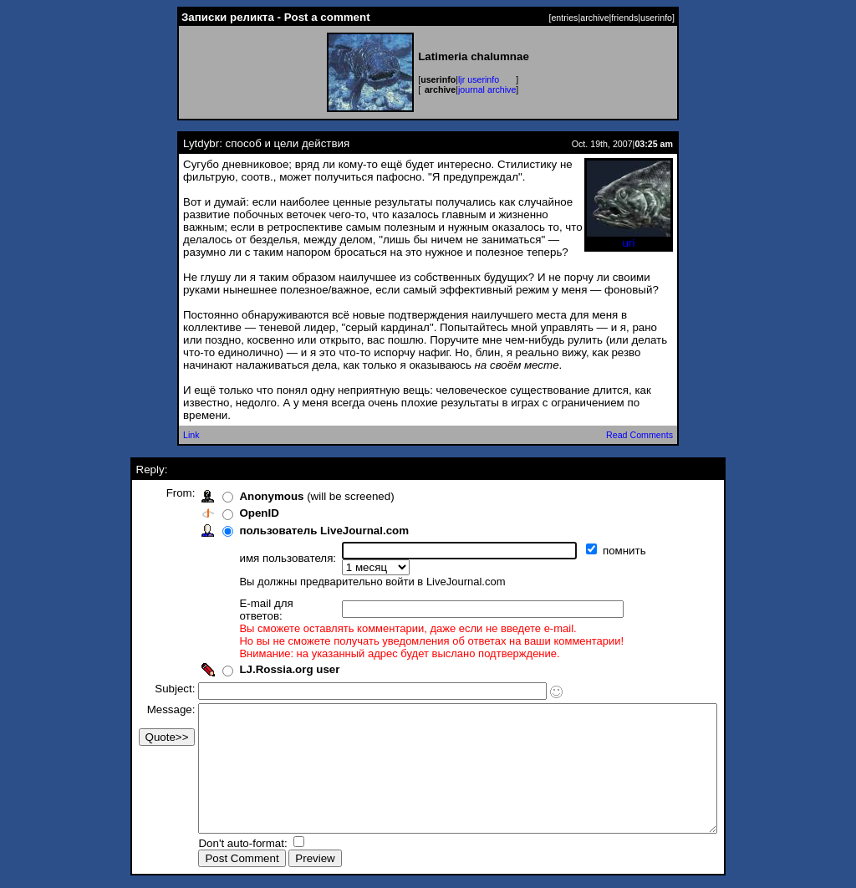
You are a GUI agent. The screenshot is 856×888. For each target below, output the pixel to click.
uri (628, 238)
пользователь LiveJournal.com (293, 530)
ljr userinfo (478, 79)
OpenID (227, 513)
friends (624, 18)
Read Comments (639, 435)
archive (594, 18)
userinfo (656, 18)
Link (191, 435)
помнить (595, 550)
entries (564, 18)
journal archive (487, 89)
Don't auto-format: (213, 845)
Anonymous (240, 496)
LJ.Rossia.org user (258, 646)
